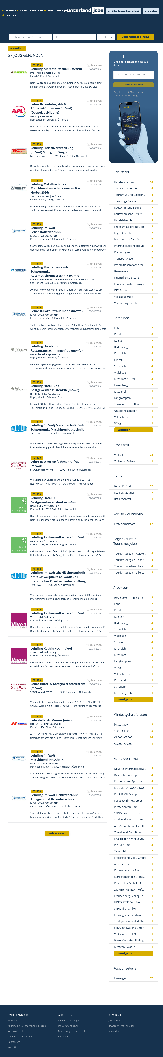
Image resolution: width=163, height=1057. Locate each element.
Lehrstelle (15, 48)
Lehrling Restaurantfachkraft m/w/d (57, 537)
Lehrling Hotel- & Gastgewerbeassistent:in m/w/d (54, 500)
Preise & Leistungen (56, 8)
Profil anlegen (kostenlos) (123, 11)
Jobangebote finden (135, 37)
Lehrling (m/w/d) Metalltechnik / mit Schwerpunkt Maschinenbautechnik (58, 427)
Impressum (14, 1041)
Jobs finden (114, 1020)
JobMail (22, 8)
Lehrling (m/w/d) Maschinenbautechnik (47, 757)
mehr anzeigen (57, 833)
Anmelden (151, 11)
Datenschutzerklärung (125, 95)
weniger (123, 429)
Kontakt (12, 1047)
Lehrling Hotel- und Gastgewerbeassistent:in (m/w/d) (55, 388)
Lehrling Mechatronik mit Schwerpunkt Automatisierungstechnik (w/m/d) (55, 271)
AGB (130, 92)
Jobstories (9, 13)
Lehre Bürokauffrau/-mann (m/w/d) (57, 311)
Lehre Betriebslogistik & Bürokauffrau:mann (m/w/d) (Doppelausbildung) (51, 108)
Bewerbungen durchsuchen (73, 1031)
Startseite (13, 1020)
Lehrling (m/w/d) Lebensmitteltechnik (46, 230)
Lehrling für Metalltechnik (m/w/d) (56, 69)
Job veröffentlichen (68, 1025)
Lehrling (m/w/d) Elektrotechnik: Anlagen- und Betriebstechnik (54, 797)
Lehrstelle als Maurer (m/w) (51, 720)
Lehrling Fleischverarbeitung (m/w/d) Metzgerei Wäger (52, 150)
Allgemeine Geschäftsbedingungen (27, 1025)
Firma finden (36, 8)
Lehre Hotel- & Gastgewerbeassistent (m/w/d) (58, 686)
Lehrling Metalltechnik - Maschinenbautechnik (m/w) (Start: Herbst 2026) (57, 188)
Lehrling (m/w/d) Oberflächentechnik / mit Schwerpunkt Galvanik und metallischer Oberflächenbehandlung (58, 577)
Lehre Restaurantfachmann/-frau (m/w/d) (55, 464)
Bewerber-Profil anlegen (121, 1025)
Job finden (9, 8)
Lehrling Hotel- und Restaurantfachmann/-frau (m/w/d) (57, 348)
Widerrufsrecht (16, 1031)
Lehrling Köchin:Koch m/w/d (51, 648)
